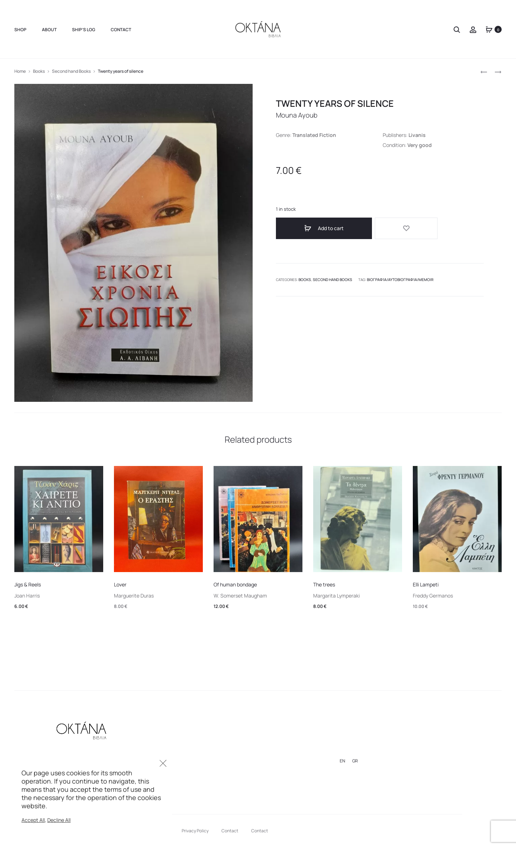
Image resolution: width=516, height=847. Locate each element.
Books (39, 71)
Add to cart (308, 228)
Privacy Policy (195, 831)
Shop (20, 30)
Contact (121, 30)
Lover (120, 584)
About (49, 30)
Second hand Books (71, 71)
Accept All (33, 820)
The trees (324, 584)
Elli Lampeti (426, 584)
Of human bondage (235, 584)
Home (20, 71)
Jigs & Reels (27, 584)
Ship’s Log (83, 30)
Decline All (59, 820)
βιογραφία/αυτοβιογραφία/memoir (393, 277)
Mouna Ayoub (298, 115)
